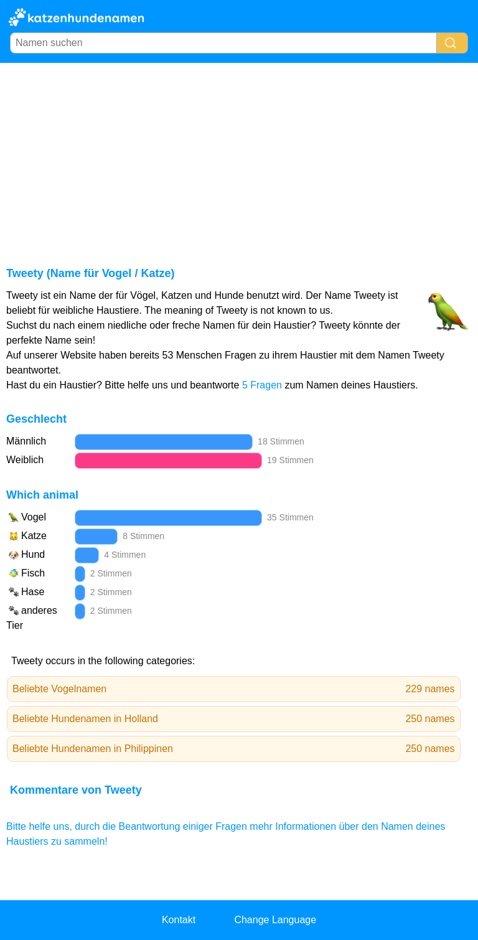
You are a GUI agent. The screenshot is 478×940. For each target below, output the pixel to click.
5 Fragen (262, 385)
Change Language (275, 919)
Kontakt (178, 919)
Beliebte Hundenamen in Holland (233, 719)
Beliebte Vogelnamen (233, 689)
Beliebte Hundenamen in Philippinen (233, 748)
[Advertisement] (239, 156)
